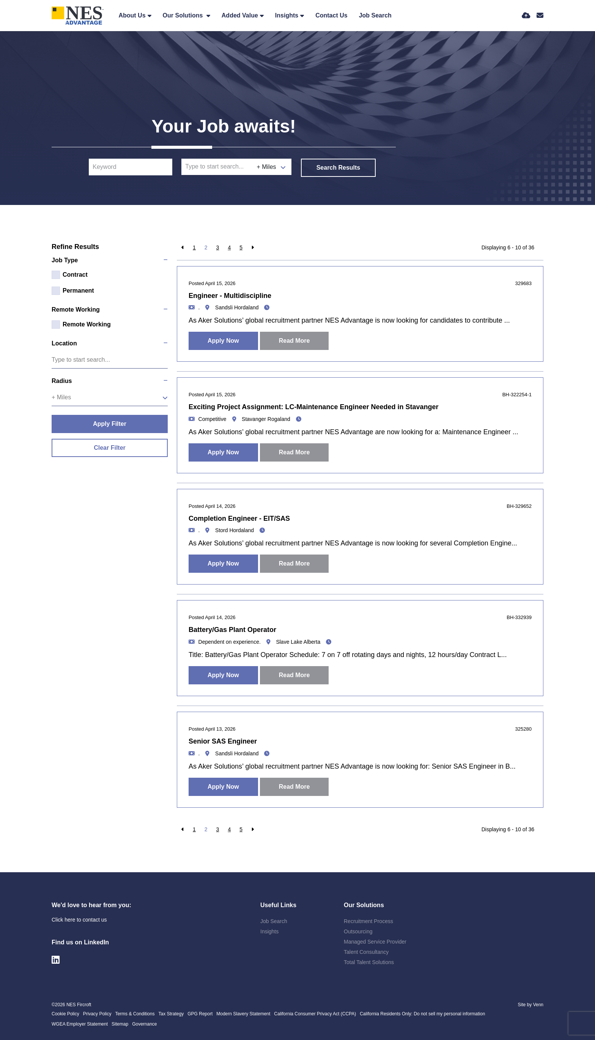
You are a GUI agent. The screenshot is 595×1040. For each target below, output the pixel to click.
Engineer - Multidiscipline (230, 295)
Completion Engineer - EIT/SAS (239, 518)
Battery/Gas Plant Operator (232, 629)
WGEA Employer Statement (80, 1024)
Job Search (375, 15)
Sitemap (120, 1024)
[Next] (252, 247)
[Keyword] (130, 167)
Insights (286, 15)
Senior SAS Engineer (223, 741)
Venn (538, 1004)
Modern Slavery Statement (243, 1013)
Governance (144, 1024)
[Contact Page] (540, 15)
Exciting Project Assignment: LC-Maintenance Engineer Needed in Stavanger (313, 407)
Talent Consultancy (366, 952)
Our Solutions (184, 15)
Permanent (78, 290)
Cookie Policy (65, 1013)
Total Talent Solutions (369, 962)
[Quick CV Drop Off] (526, 15)
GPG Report (199, 1013)
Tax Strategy (171, 1013)
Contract (75, 274)
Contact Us (331, 15)
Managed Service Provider (375, 942)
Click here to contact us (79, 920)
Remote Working (87, 324)
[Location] (217, 167)
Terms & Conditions (134, 1013)
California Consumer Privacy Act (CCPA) (315, 1013)
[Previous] (183, 247)
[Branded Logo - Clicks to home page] (78, 15)
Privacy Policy (97, 1013)
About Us (131, 15)
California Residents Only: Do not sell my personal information (422, 1013)
